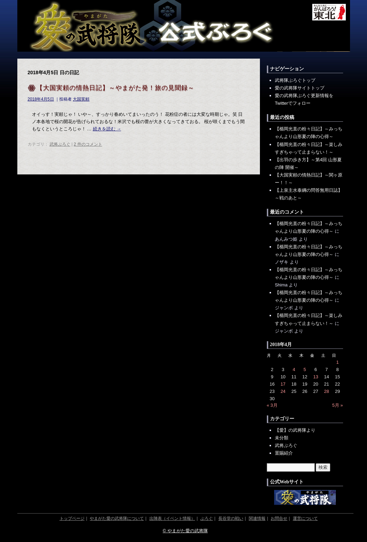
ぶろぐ (206, 518)
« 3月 (272, 405)
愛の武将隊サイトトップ (299, 88)
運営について (305, 518)
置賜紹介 (284, 453)
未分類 (281, 437)
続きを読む (107, 128)
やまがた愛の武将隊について (117, 518)
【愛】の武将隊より (295, 430)
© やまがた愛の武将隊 (185, 530)
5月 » (337, 405)
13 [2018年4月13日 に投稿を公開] (315, 376)
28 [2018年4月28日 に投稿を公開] (326, 391)
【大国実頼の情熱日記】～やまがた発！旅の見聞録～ (115, 87)
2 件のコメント (88, 144)
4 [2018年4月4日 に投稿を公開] (293, 369)
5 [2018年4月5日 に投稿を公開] (305, 369)
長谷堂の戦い (230, 518)
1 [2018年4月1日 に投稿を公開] (337, 362)
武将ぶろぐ (60, 144)
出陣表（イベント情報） (172, 518)
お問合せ (279, 518)
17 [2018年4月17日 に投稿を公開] (282, 384)
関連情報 (257, 518)
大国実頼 (81, 99)
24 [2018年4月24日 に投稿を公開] (282, 391)
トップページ (72, 518)
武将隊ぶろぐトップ (295, 80)
